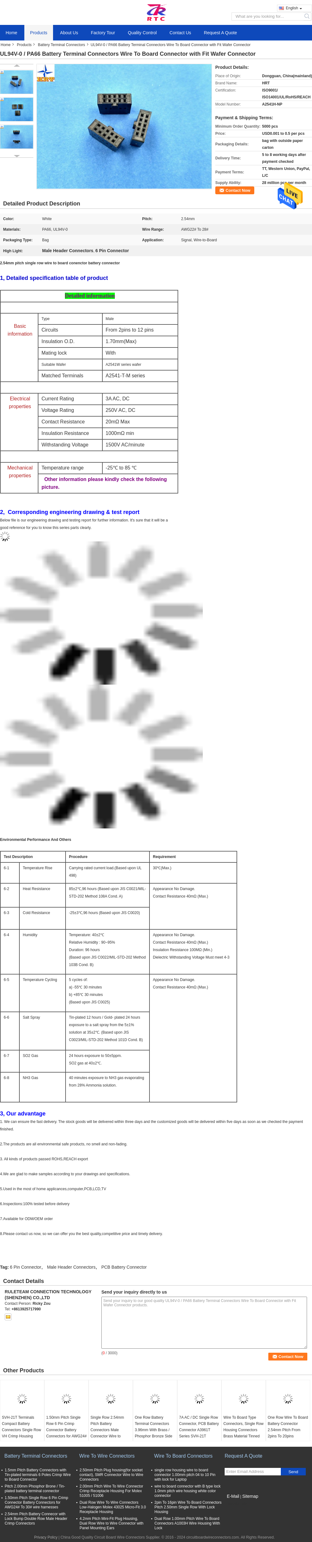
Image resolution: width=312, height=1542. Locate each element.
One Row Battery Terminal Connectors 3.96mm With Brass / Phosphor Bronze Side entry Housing (153, 1430)
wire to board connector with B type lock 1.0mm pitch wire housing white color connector (187, 1491)
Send (293, 1471)
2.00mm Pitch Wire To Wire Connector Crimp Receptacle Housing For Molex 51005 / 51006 (111, 1491)
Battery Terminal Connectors (61, 45)
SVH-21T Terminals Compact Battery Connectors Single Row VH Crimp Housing (21, 1426)
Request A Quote (220, 32)
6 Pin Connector (25, 1267)
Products (38, 32)
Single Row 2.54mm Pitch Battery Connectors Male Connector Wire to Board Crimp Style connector (107, 1433)
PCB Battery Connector (124, 1267)
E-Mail (233, 1496)
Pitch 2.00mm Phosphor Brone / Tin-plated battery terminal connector (35, 1488)
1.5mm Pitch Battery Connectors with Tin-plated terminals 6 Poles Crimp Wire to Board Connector (38, 1475)
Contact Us (180, 32)
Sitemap (250, 1496)
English (294, 8)
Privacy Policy (46, 1537)
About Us (69, 32)
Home (11, 32)
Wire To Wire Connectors (107, 1456)
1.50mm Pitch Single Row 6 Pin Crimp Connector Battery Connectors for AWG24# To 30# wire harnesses (66, 1430)
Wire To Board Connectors (183, 1456)
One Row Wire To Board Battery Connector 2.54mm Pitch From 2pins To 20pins (288, 1426)
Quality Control (142, 32)
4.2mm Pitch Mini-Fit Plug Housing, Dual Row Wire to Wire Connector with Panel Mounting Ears (112, 1523)
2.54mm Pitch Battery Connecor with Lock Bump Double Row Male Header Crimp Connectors (36, 1518)
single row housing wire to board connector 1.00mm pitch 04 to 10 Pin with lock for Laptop (184, 1475)
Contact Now (238, 190)
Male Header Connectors (71, 1267)
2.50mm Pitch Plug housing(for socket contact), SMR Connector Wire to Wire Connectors (111, 1475)
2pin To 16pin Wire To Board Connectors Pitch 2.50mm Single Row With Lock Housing (188, 1507)
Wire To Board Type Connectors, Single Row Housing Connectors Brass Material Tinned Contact (243, 1430)
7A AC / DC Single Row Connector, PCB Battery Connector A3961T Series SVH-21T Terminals (199, 1430)
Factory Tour (103, 32)
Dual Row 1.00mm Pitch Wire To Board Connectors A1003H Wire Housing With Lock (187, 1523)
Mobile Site (236, 1504)
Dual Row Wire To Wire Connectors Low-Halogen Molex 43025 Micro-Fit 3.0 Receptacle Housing (113, 1507)
